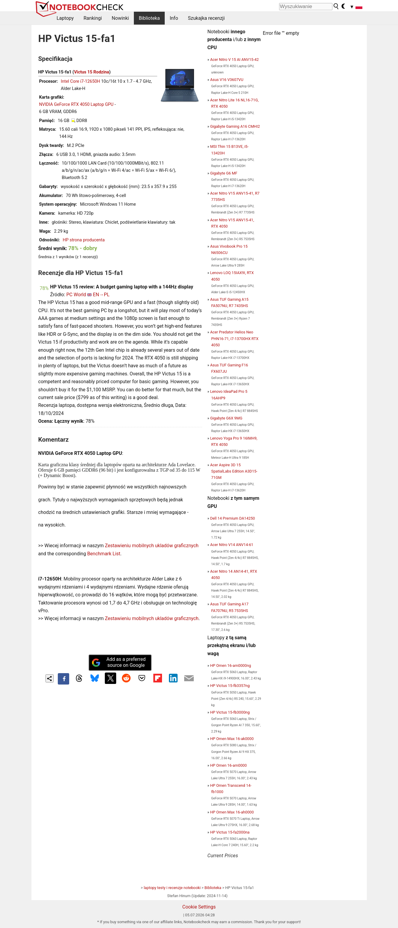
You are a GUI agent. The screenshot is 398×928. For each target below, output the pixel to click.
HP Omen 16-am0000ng (230, 665)
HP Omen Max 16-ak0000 (232, 738)
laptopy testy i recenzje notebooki (172, 887)
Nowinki (120, 18)
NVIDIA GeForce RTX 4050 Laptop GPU (76, 104)
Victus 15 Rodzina (91, 72)
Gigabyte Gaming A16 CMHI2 (235, 126)
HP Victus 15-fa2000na (229, 832)
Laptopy (65, 18)
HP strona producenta (84, 240)
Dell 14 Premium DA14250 (232, 518)
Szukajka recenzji (206, 18)
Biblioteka (149, 18)
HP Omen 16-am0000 (228, 765)
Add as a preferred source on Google (119, 662)
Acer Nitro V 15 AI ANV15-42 (234, 59)
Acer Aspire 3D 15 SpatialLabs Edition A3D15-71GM (234, 471)
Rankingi (93, 18)
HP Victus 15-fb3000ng (230, 712)
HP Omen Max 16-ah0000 (232, 812)
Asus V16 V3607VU (226, 79)
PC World (76, 294)
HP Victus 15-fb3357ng (230, 685)
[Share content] (50, 678)
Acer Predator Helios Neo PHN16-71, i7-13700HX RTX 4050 (234, 338)
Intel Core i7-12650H (80, 81)
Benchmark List (103, 554)
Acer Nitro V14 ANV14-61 (231, 544)
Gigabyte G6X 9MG (226, 418)
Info (174, 18)
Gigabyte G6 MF (223, 173)
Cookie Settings (199, 907)
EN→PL (101, 294)
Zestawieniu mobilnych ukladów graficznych (152, 545)
